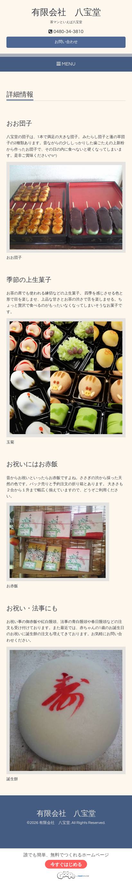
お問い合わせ (66, 42)
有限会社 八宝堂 (66, 12)
